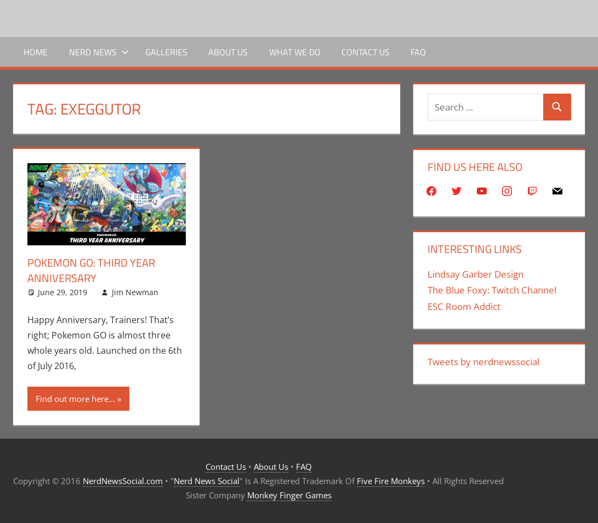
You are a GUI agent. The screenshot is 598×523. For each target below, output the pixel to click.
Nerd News (99, 52)
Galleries (166, 52)
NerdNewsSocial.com (123, 480)
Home (36, 52)
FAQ (418, 52)
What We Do (295, 52)
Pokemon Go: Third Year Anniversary (91, 270)
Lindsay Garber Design (475, 274)
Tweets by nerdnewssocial (483, 361)
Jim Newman (135, 292)
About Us (228, 52)
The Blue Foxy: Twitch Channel (492, 290)
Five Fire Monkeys (391, 480)
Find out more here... (75, 398)
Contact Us (365, 52)
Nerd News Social (207, 480)
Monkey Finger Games (289, 495)
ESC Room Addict (464, 306)
